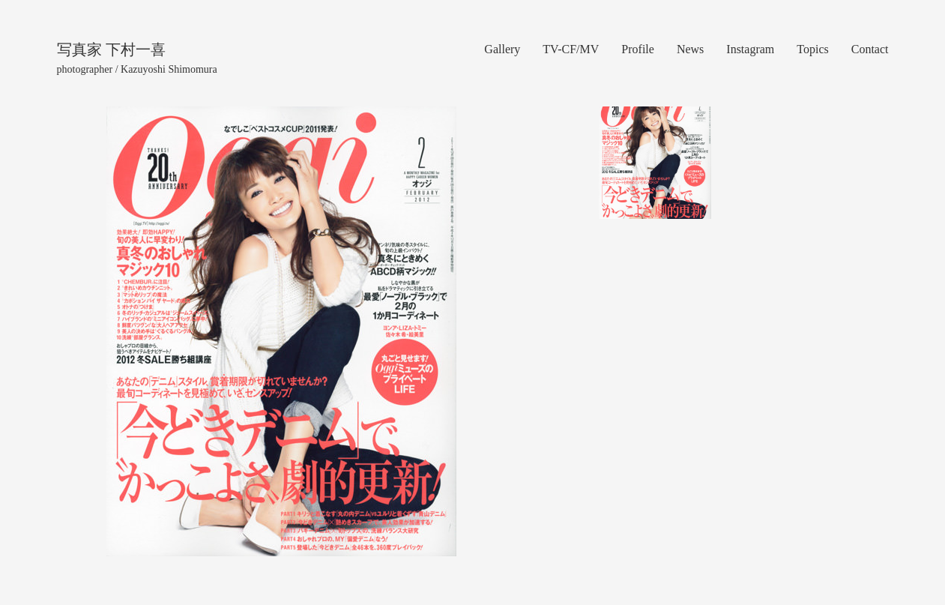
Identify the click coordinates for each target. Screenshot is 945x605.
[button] (122, 331)
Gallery (502, 49)
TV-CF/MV (571, 49)
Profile (637, 49)
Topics (812, 49)
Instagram (750, 49)
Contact (870, 49)
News (690, 49)
